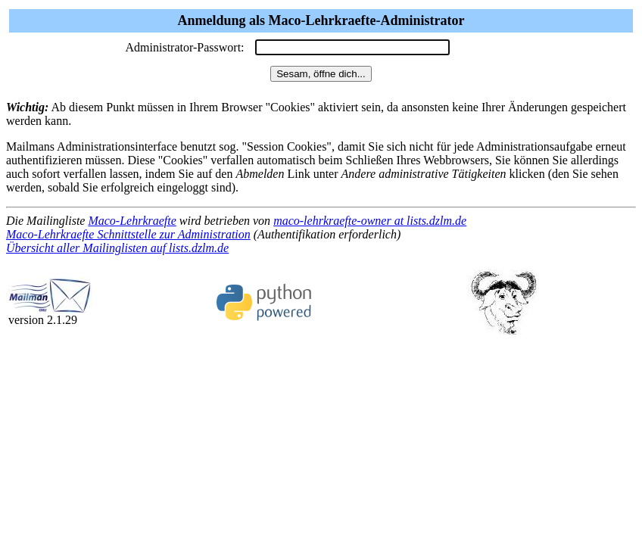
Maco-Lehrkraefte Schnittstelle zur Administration (128, 234)
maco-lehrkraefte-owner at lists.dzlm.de (369, 220)
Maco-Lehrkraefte (132, 220)
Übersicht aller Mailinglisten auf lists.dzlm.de (117, 247)
